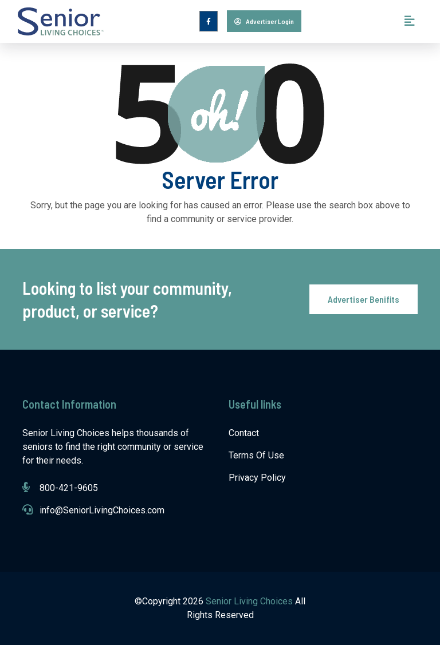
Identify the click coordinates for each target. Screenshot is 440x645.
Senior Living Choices (250, 601)
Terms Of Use (256, 455)
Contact (244, 433)
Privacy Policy (257, 477)
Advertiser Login (264, 21)
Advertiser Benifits (363, 299)
